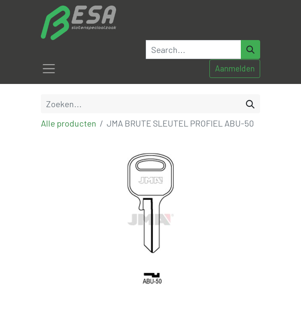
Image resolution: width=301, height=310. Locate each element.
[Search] (250, 49)
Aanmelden (235, 68)
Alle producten (68, 123)
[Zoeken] (250, 103)
